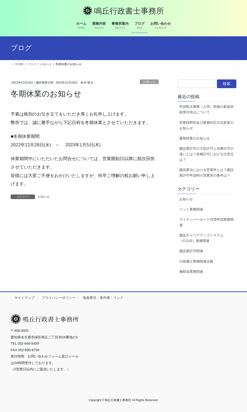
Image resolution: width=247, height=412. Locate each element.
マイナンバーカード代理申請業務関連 (206, 222)
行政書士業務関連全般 (196, 261)
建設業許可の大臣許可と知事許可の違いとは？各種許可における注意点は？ (206, 154)
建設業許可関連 (191, 251)
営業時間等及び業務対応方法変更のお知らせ (206, 125)
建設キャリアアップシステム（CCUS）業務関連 (201, 238)
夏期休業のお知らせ (194, 138)
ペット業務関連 (191, 209)
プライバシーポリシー (59, 298)
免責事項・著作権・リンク (103, 298)
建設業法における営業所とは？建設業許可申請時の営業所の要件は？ (206, 172)
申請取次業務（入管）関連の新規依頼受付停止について (206, 109)
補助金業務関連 (191, 271)
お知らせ (149, 82)
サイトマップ (24, 298)
